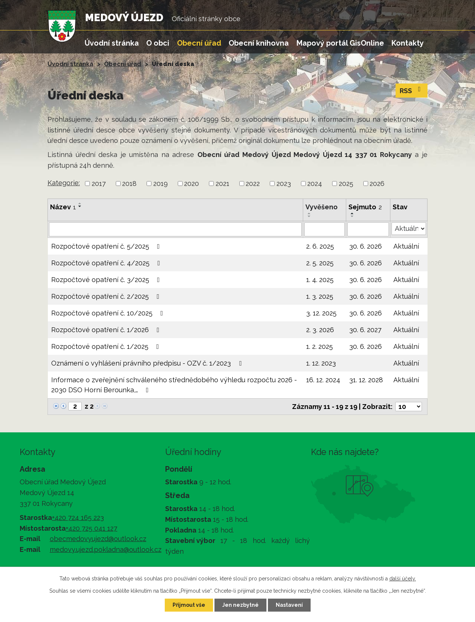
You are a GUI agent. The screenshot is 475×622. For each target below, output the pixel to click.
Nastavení (289, 605)
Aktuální (406, 246)
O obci (157, 43)
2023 (283, 183)
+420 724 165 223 (78, 517)
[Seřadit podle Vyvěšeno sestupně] (309, 216)
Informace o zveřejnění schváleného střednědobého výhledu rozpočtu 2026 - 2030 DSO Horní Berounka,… (174, 385)
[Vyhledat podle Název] (175, 229)
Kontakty (408, 43)
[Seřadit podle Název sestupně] (80, 206)
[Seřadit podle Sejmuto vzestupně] (352, 213)
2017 (99, 183)
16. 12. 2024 (323, 380)
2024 (314, 183)
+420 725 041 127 (91, 528)
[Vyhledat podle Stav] (409, 228)
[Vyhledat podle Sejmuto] (368, 229)
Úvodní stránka (112, 43)
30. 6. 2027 (365, 330)
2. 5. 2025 (320, 263)
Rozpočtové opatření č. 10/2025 (108, 313)
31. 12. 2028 (366, 380)
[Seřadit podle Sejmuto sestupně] (352, 216)
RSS (412, 90)
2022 (253, 183)
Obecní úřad (199, 43)
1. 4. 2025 (320, 280)
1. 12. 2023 (321, 363)
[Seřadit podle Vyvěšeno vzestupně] (309, 213)
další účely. (402, 579)
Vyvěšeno (321, 207)
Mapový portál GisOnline (340, 43)
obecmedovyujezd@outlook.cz (98, 539)
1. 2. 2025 (319, 346)
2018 (129, 183)
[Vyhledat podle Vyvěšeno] (324, 229)
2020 (191, 183)
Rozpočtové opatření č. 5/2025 (107, 246)
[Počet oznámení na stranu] (408, 406)
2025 (346, 183)
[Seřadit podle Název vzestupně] (80, 203)
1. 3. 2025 (319, 296)
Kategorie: (64, 183)
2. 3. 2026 (320, 330)
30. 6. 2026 (365, 246)
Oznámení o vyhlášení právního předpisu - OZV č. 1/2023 (148, 363)
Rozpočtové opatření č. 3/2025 (107, 280)
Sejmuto (365, 207)
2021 (222, 183)
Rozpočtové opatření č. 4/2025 (107, 263)
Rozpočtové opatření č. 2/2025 (107, 296)
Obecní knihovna (259, 43)
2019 (160, 183)
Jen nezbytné (240, 605)
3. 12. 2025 (321, 313)
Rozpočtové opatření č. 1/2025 (106, 346)
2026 (377, 183)
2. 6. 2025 (320, 246)
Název (63, 207)
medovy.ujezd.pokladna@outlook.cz (105, 549)
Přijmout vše (189, 605)
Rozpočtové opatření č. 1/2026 (107, 330)
